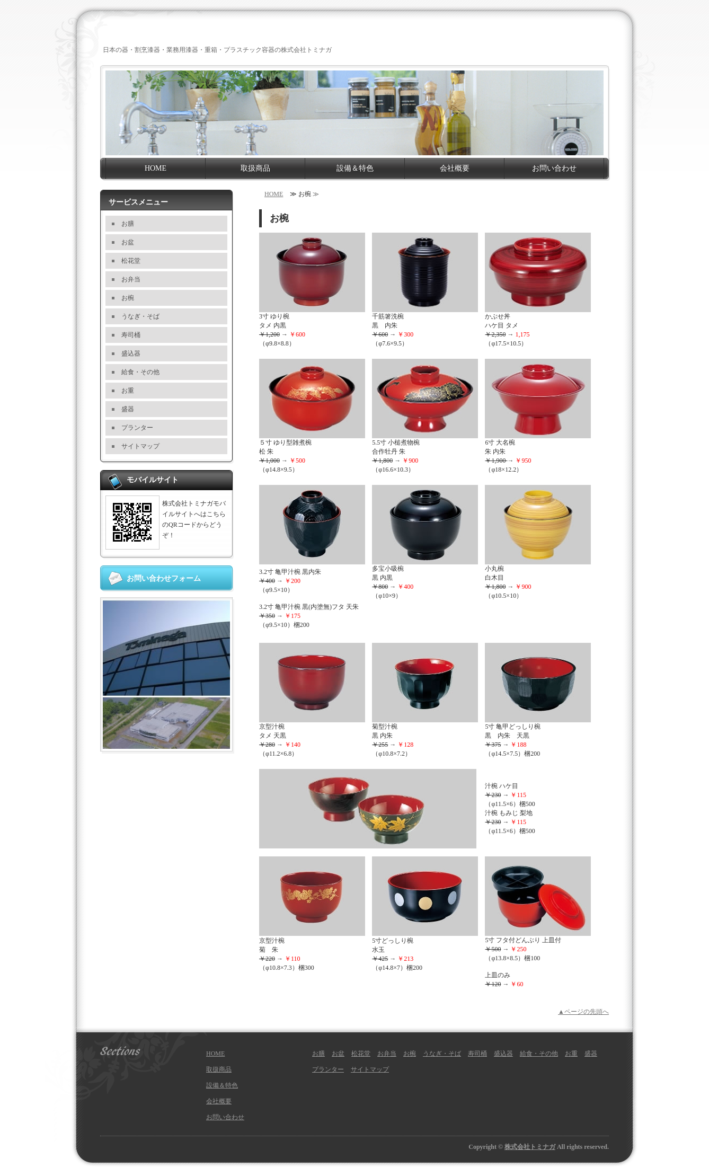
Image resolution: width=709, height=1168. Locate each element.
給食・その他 (140, 372)
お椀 (127, 298)
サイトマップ (140, 446)
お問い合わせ (554, 168)
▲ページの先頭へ (583, 1011)
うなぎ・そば (140, 316)
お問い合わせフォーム (164, 578)
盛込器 (130, 353)
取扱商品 (255, 168)
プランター (137, 427)
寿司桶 (130, 335)
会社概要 (454, 168)
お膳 (127, 223)
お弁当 (130, 279)
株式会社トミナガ (529, 1147)
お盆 (127, 242)
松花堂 (130, 260)
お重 (127, 390)
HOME (155, 168)
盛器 (127, 409)
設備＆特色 (355, 168)
